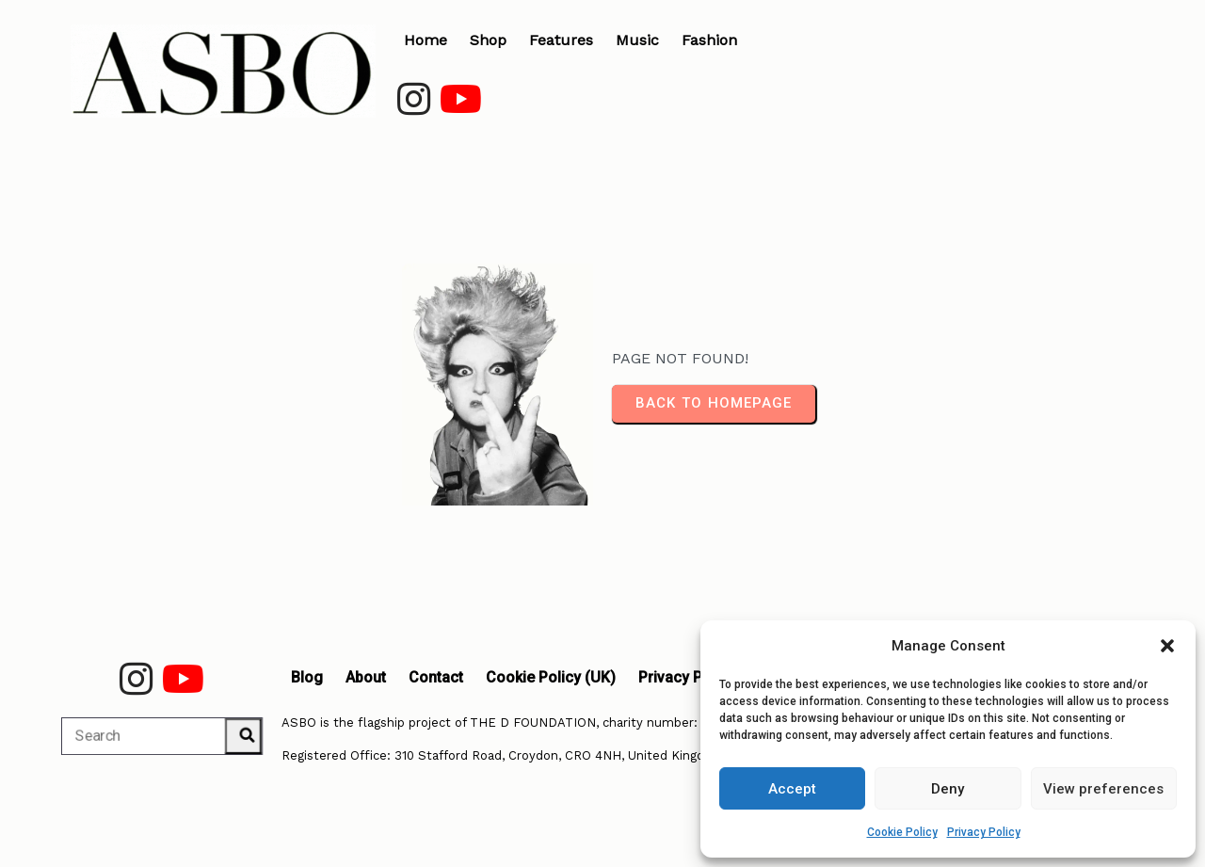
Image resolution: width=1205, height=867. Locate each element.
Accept (792, 788)
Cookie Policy (902, 832)
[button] (1167, 645)
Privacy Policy (983, 832)
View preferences (1103, 788)
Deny (947, 788)
